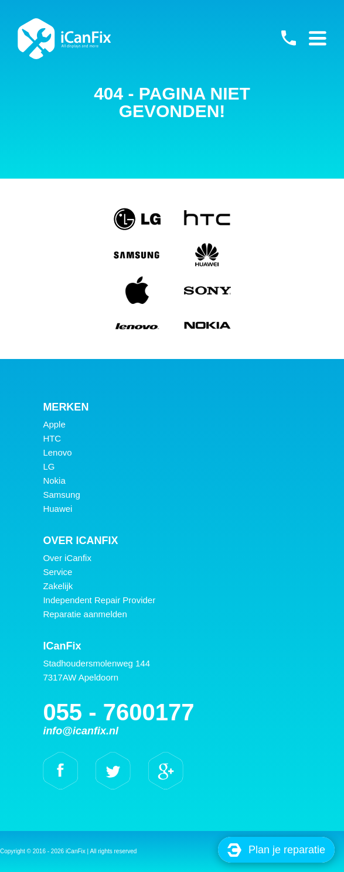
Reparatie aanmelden (85, 614)
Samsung (61, 495)
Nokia (54, 480)
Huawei (57, 509)
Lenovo (57, 452)
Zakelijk (58, 586)
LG (49, 466)
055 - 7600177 (288, 38)
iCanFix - (64, 39)
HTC (52, 438)
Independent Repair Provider (99, 600)
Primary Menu (317, 38)
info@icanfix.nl (80, 731)
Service (57, 572)
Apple (54, 424)
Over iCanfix (67, 558)
